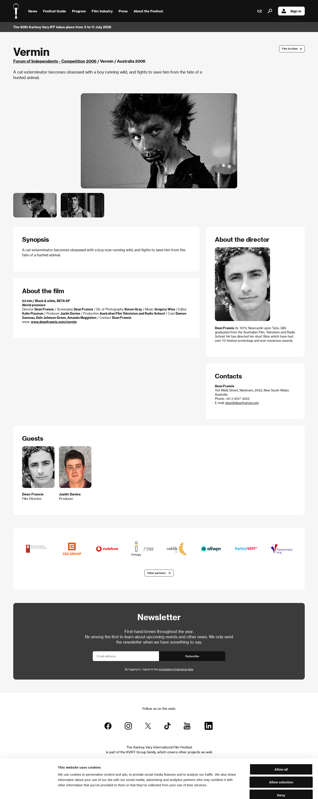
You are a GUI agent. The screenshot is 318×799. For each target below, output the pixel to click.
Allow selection (281, 758)
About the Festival (148, 11)
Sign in (291, 11)
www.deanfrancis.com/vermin (54, 322)
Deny (281, 771)
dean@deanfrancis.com (242, 403)
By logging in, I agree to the (159, 669)
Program (79, 11)
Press (123, 11)
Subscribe (192, 656)
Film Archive (290, 48)
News (32, 11)
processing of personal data (176, 669)
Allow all (281, 745)
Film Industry (102, 11)
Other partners (156, 572)
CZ (259, 11)
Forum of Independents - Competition (49, 61)
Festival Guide (54, 11)
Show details (231, 790)
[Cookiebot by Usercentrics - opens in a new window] (28, 790)
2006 (91, 61)
